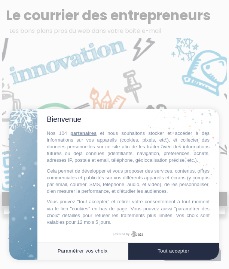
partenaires (83, 133)
